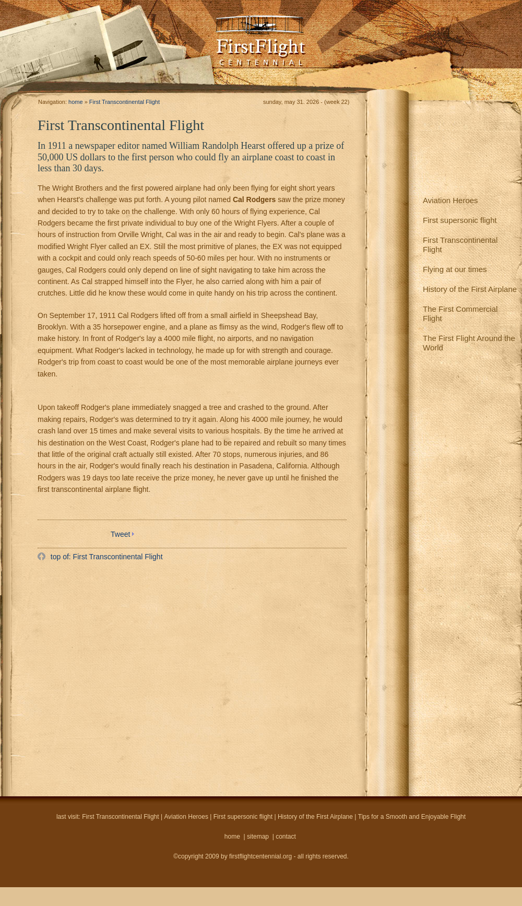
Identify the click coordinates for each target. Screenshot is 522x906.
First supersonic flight (460, 220)
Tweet (120, 534)
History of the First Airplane (470, 289)
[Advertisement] (98, 675)
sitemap (258, 836)
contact (286, 836)
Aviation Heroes (450, 200)
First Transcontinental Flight (460, 245)
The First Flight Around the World (469, 343)
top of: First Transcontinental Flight (106, 556)
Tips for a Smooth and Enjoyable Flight (412, 816)
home (75, 102)
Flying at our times (455, 269)
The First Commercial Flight (460, 313)
